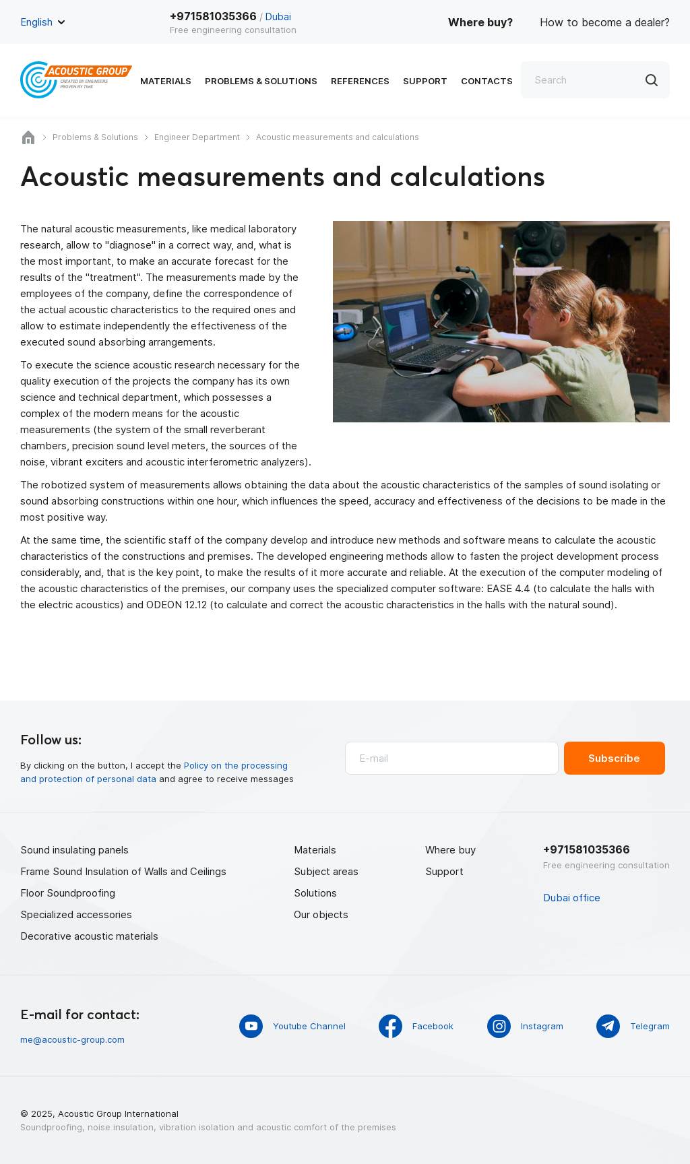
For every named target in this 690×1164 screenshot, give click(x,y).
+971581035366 (213, 16)
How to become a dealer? (605, 22)
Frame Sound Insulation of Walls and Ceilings (123, 871)
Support (425, 80)
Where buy (450, 849)
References (360, 80)
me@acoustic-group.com (72, 1039)
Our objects (321, 914)
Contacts (487, 80)
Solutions (315, 892)
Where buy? (480, 22)
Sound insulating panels (74, 849)
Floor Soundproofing (67, 892)
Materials (165, 80)
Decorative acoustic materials (89, 936)
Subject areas (326, 871)
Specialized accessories (76, 914)
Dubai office (571, 897)
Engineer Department (197, 137)
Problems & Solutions (261, 80)
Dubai (278, 16)
